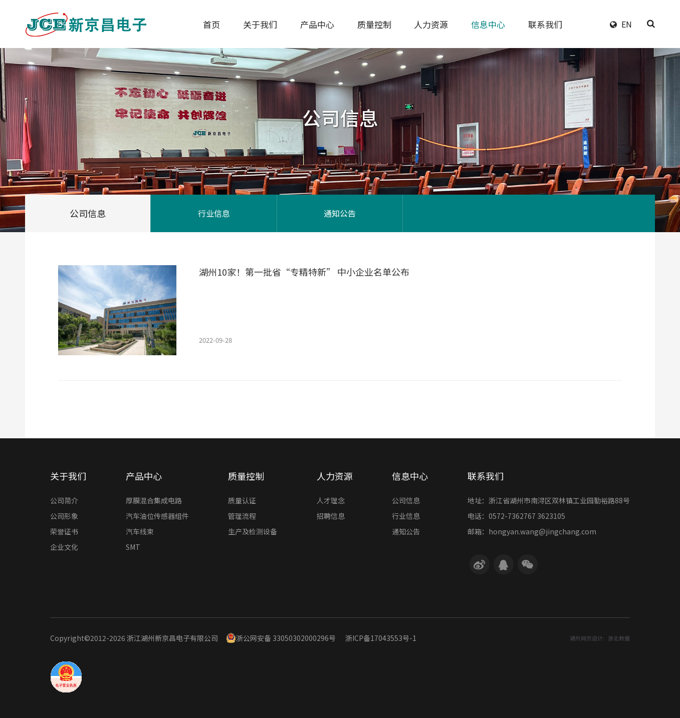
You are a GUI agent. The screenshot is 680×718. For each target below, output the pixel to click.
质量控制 (246, 475)
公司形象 (64, 517)
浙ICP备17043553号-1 (380, 638)
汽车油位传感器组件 (157, 517)
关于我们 (68, 475)
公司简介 (64, 501)
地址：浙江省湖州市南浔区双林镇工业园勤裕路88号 (549, 501)
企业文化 (64, 548)
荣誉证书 (64, 532)
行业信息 (214, 213)
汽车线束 (140, 532)
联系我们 (486, 475)
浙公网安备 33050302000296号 (281, 638)
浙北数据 (619, 638)
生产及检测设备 (252, 532)
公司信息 (88, 213)
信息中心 (410, 475)
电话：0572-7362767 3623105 (516, 517)
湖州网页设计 (586, 638)
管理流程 (242, 517)
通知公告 (340, 213)
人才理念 (331, 501)
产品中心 (144, 475)
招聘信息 (331, 517)
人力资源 (335, 475)
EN (626, 24)
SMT (133, 548)
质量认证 (242, 501)
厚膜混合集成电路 (154, 501)
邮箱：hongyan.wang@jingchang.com (532, 532)
